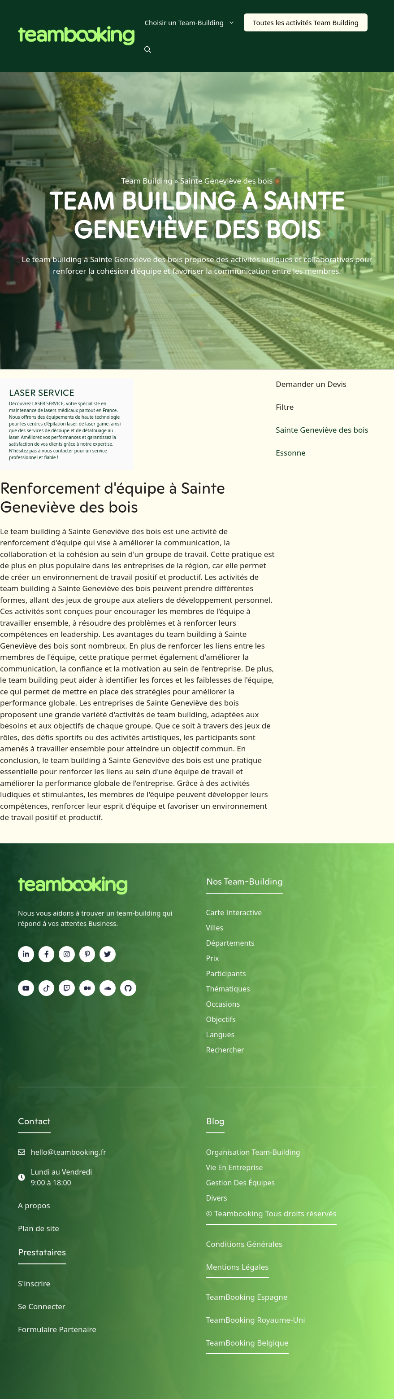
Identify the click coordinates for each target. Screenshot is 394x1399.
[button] (147, 49)
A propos (34, 1205)
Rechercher (225, 1050)
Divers (216, 1198)
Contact (34, 1121)
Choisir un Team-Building (194, 22)
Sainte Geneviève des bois (322, 430)
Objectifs (221, 1019)
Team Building (147, 180)
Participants (226, 973)
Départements (230, 943)
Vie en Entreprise (234, 1167)
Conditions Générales (244, 1244)
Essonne (291, 452)
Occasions (223, 1004)
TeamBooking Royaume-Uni (255, 1320)
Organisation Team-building (253, 1152)
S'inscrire (34, 1283)
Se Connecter (41, 1306)
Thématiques (228, 989)
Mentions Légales (237, 1267)
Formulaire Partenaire (57, 1329)
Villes (215, 928)
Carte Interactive (234, 912)
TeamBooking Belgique (247, 1343)
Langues (220, 1034)
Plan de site (38, 1228)
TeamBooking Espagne (247, 1297)
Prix (212, 958)
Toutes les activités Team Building (306, 22)
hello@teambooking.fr (68, 1152)
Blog (215, 1121)
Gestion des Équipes (240, 1183)
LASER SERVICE (41, 392)
